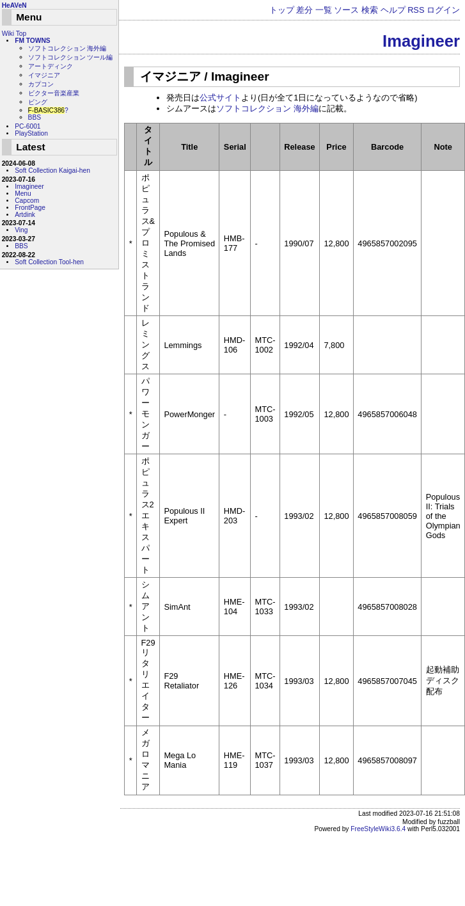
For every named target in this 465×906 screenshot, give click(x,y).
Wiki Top (14, 33)
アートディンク (50, 66)
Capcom (27, 200)
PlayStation (31, 133)
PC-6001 (27, 126)
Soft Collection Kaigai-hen (52, 170)
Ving (21, 230)
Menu (23, 193)
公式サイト (220, 97)
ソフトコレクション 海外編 (267, 108)
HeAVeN (14, 5)
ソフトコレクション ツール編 (70, 57)
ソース (346, 10)
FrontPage (30, 207)
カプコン (41, 84)
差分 (304, 10)
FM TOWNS (33, 40)
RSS (415, 10)
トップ (281, 10)
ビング (37, 102)
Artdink (25, 214)
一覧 (323, 10)
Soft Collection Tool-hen (49, 262)
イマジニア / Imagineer (204, 76)
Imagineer (421, 41)
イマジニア (44, 75)
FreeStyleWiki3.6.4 (378, 828)
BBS (34, 117)
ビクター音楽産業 (53, 93)
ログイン (443, 10)
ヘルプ (393, 10)
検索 (369, 10)
